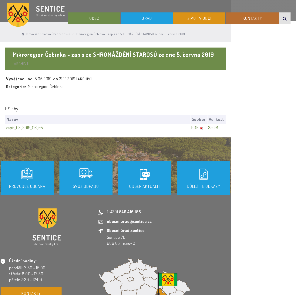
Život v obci (208, 16)
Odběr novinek (148, 261)
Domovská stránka (46, 33)
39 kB (271, 119)
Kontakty (256, 16)
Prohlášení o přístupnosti (107, 261)
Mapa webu (178, 261)
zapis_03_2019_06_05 (31, 119)
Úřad (160, 16)
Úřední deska (72, 33)
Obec (112, 16)
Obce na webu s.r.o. (200, 279)
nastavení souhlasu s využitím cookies (225, 285)
